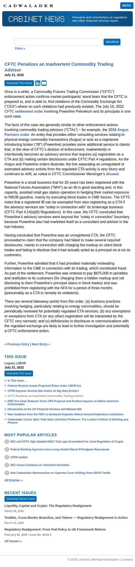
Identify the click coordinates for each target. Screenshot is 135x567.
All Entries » (13, 480)
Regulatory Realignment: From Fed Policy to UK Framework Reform (55, 529)
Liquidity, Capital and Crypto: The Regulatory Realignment (47, 506)
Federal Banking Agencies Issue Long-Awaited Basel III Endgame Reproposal (59, 449)
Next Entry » (41, 344)
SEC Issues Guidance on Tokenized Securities (39, 465)
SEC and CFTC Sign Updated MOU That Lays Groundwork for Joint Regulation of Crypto (66, 441)
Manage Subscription (105, 559)
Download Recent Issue (20, 498)
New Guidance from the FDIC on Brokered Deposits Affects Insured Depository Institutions (66, 414)
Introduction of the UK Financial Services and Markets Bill (45, 409)
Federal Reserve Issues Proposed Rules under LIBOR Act (44, 385)
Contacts (127, 559)
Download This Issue (18, 373)
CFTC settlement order (23, 111)
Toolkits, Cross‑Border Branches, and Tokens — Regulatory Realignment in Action (66, 517)
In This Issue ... (17, 380)
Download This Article (19, 83)
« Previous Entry (16, 344)
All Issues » (13, 541)
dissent (112, 174)
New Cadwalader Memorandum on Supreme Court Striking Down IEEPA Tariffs (60, 472)
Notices (84, 559)
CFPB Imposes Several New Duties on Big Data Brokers (44, 390)
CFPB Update (19, 457)
